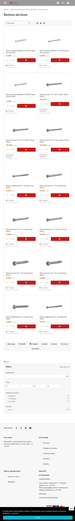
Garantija (46, 464)
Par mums (64, 344)
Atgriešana (11, 482)
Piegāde (34, 344)
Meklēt (22, 344)
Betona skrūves (43, 9)
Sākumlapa (11, 344)
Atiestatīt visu (64, 367)
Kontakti (45, 344)
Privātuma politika (49, 453)
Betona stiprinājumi (31, 9)
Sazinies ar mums (13, 476)
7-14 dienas (12, 399)
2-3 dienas (11, 401)
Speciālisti (35, 349)
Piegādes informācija (50, 448)
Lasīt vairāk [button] (14, 513)
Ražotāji (54, 344)
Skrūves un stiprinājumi (17, 9)
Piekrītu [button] (38, 517)
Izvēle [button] (71, 508)
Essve (10, 410)
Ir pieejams (11, 396)
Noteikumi (46, 459)
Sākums (6, 9)
